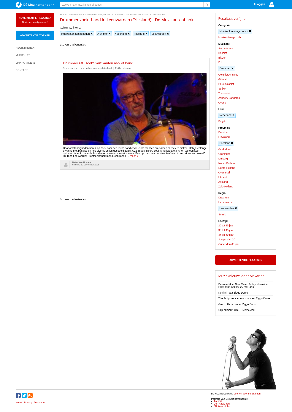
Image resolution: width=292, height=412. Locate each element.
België (222, 121)
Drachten (223, 197)
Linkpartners (25, 62)
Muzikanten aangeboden (77, 33)
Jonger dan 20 (226, 239)
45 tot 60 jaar (226, 234)
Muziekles (23, 55)
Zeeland (223, 181)
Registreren (25, 47)
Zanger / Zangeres (229, 97)
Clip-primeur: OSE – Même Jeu (236, 309)
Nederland (122, 33)
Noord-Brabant (226, 163)
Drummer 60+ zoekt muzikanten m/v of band (98, 63)
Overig (222, 102)
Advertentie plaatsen (35, 20)
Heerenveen (225, 202)
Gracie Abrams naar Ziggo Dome (237, 304)
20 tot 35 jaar (226, 225)
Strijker (222, 88)
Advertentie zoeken (35, 35)
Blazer (222, 57)
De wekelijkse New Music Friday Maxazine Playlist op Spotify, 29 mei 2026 (243, 285)
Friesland (141, 33)
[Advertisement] (30, 139)
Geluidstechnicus (228, 74)
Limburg (223, 158)
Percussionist (226, 83)
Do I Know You (222, 403)
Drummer (104, 33)
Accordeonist (225, 48)
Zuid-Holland (225, 186)
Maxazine (257, 276)
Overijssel (224, 172)
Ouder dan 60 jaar (228, 244)
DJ (219, 62)
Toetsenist (224, 93)
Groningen (224, 153)
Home (19, 402)
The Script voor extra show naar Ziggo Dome (244, 298)
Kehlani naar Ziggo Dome (233, 292)
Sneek (222, 214)
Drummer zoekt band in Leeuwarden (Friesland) (87, 68)
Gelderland (224, 149)
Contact (22, 70)
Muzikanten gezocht (230, 37)
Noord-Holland (226, 167)
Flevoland (224, 136)
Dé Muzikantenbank (35, 5)
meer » (124, 87)
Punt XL (218, 401)
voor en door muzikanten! (247, 393)
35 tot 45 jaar (226, 230)
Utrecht (222, 177)
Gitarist (222, 79)
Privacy (28, 402)
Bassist (222, 52)
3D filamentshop (222, 406)
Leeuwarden (160, 33)
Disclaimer (39, 402)
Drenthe (223, 132)
